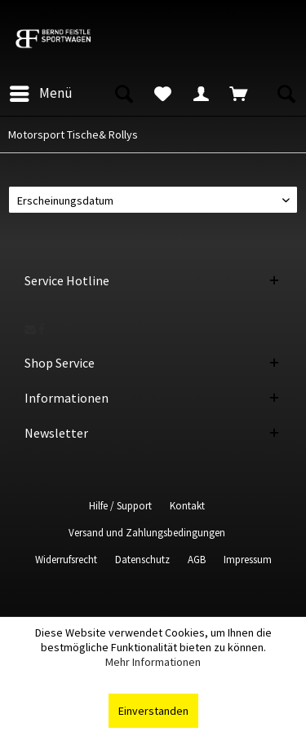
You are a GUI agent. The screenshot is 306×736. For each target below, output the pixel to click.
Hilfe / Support (120, 506)
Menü (41, 91)
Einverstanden (153, 710)
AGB (197, 559)
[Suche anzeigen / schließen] (123, 93)
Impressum (248, 559)
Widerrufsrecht (66, 559)
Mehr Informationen (153, 661)
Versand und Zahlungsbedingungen (147, 533)
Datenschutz (142, 559)
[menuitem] (40, 93)
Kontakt (187, 506)
